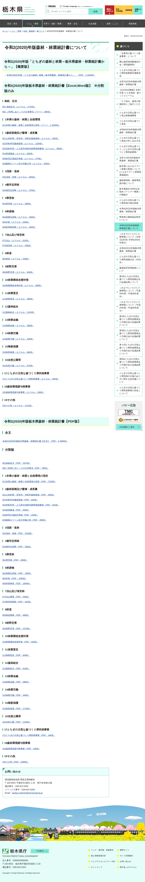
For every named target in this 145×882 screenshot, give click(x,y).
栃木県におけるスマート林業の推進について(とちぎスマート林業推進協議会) (130, 170)
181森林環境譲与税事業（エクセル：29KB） (23, 392)
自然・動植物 (29, 31)
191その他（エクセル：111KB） (17, 405)
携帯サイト (124, 850)
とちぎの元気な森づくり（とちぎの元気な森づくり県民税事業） (129, 149)
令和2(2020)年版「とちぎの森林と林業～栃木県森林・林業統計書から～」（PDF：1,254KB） (51, 75)
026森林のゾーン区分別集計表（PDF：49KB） (24, 520)
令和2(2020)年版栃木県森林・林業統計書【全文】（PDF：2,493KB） (35, 441)
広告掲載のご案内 (126, 431)
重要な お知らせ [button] (110, 10)
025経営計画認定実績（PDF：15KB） (20, 515)
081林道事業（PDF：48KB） (16, 615)
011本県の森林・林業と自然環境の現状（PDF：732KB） (29, 481)
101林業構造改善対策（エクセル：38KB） (22, 285)
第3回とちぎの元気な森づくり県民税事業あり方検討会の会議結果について (129, 338)
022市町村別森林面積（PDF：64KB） (20, 500)
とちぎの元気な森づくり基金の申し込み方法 (129, 139)
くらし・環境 (15, 31)
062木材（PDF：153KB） (14, 578)
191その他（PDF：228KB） (15, 762)
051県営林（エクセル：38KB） (17, 204)
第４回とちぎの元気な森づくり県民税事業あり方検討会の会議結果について (129, 352)
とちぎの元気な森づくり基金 (129, 122)
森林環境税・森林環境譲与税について (129, 182)
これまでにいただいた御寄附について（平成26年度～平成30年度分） (129, 295)
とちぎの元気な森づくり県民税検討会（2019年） (130, 263)
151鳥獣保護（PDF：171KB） (16, 708)
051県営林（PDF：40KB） (15, 560)
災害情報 (119, 10)
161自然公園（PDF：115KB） (16, 722)
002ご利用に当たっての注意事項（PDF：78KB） (25, 468)
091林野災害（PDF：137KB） (16, 628)
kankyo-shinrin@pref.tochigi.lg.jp (27, 793)
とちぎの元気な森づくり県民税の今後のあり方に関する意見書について (129, 381)
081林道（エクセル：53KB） (16, 259)
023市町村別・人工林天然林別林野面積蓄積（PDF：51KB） (30, 505)
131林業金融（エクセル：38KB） (18, 325)
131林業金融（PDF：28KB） (16, 682)
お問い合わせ (125, 861)
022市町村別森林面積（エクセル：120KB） (23, 143)
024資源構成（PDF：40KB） (16, 510)
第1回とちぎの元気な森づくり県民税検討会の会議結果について (129, 282)
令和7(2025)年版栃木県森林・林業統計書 (129, 83)
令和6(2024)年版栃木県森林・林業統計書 (129, 131)
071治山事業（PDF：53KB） (16, 597)
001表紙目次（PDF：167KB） (16, 463)
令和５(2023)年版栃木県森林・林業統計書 (129, 159)
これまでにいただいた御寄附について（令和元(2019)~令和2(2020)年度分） (129, 241)
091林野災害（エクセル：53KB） (18, 272)
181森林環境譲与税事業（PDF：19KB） (21, 749)
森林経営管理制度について (129, 272)
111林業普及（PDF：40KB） (16, 655)
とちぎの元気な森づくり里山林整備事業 (129, 114)
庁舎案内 (40, 851)
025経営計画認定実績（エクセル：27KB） (22, 159)
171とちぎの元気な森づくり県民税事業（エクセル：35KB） (30, 379)
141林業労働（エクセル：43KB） (18, 339)
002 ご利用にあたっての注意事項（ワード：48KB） (27, 112)
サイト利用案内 (126, 856)
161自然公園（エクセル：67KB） (18, 366)
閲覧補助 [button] (52, 6)
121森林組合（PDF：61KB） (16, 668)
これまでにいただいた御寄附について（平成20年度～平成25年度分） (129, 309)
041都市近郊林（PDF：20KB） (17, 547)
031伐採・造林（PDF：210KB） (17, 533)
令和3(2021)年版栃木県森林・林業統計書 (129, 252)
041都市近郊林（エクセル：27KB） (19, 190)
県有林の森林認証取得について (129, 218)
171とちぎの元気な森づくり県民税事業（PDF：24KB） (28, 735)
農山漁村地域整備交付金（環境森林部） (129, 63)
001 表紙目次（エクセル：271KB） (19, 107)
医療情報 (128, 10)
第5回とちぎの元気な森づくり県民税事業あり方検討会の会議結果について (129, 366)
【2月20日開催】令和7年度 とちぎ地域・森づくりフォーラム (130, 93)
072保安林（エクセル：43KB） (17, 245)
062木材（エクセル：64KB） (16, 222)
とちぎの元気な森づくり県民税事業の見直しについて (129, 394)
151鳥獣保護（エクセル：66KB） (18, 352)
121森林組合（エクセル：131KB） (18, 312)
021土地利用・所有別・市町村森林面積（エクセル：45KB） (30, 138)
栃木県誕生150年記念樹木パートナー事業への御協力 (129, 192)
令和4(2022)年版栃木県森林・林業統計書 (129, 210)
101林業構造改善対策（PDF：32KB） (20, 642)
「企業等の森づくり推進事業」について (129, 54)
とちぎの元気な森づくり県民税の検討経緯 (129, 201)
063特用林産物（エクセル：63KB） (19, 227)
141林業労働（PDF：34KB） (16, 695)
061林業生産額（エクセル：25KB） (19, 217)
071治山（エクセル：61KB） (16, 240)
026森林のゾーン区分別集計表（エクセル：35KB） (26, 164)
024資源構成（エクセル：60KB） (18, 153)
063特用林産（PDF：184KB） (16, 583)
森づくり (40, 31)
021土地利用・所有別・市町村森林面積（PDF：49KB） (28, 495)
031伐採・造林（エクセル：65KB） (19, 177)
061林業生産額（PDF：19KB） (17, 573)
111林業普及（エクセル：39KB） (18, 299)
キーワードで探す (47, 11)
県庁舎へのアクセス (128, 867)
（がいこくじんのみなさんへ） (78, 6)
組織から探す (138, 10)
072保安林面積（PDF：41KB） (17, 602)
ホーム (5, 31)
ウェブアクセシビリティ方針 (103, 861)
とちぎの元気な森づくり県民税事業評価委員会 (129, 73)
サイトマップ (96, 867)
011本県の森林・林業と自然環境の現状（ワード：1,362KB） (31, 125)
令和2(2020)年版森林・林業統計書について (129, 228)
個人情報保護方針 (98, 856)
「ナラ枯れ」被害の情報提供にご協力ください (129, 104)
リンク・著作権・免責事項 (102, 850)
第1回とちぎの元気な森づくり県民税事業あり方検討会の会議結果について (129, 323)
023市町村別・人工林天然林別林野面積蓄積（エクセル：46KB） (33, 148)
